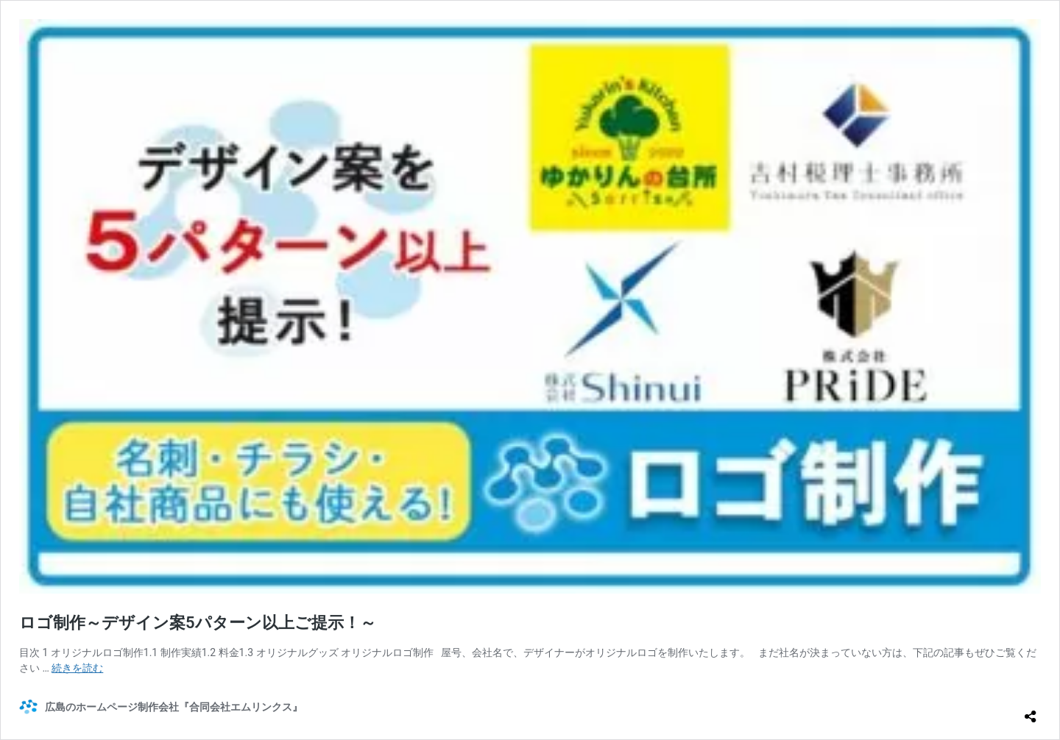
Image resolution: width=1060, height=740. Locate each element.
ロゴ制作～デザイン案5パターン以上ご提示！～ (197, 622)
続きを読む (77, 668)
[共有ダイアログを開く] (1030, 710)
